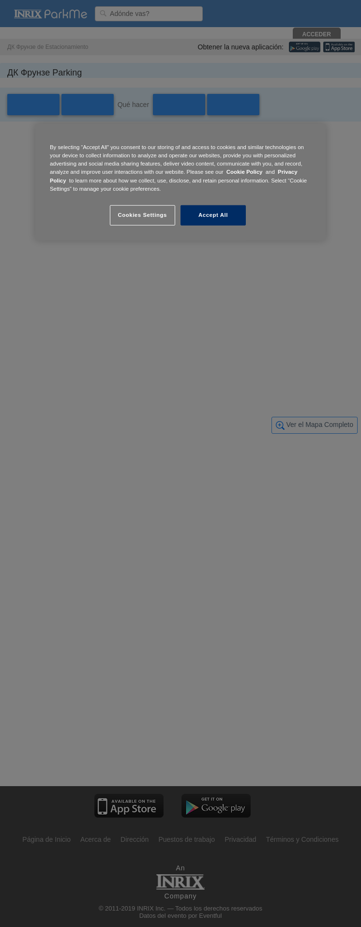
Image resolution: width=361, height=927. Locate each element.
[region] (180, 182)
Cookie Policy (244, 172)
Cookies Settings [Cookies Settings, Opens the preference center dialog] (142, 214)
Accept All (213, 214)
